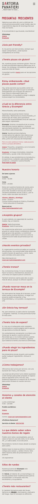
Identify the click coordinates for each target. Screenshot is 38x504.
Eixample (5, 38)
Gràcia (4, 36)
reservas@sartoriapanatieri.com (13, 260)
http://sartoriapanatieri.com (12, 208)
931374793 (20, 423)
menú (18, 72)
